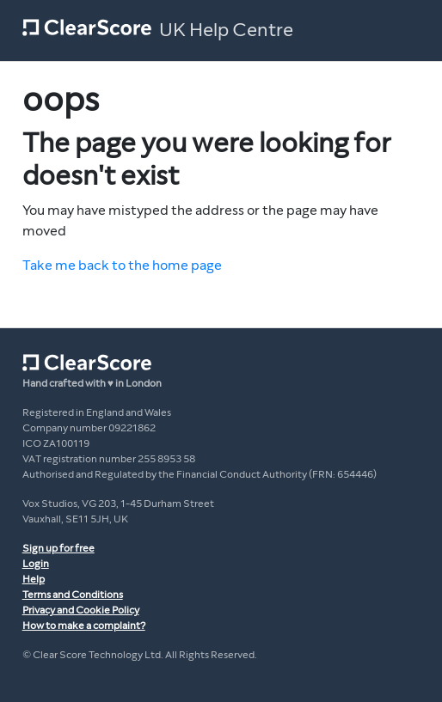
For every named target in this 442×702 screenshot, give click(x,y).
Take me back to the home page (122, 265)
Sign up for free (58, 548)
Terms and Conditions (72, 595)
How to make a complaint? (83, 626)
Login (35, 564)
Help (33, 579)
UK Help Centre (226, 30)
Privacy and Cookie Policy (80, 610)
